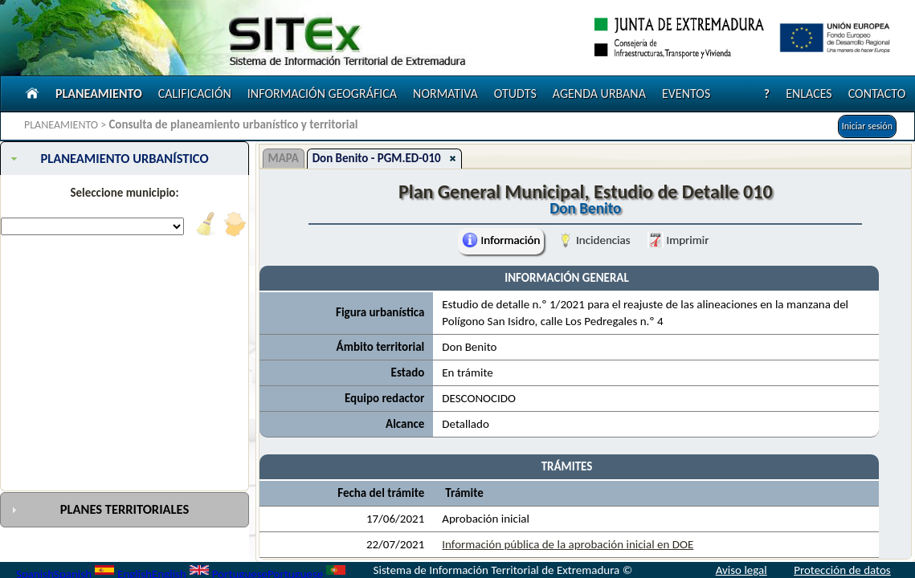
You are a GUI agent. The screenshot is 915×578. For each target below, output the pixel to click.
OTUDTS (515, 93)
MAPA (283, 158)
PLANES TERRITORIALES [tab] (98, 509)
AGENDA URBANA (599, 93)
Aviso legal (741, 570)
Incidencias (594, 240)
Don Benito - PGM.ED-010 (376, 158)
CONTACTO (877, 93)
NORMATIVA (445, 93)
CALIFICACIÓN (194, 93)
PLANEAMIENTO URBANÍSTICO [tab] (108, 158)
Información (501, 240)
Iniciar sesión (867, 126)
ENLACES (809, 93)
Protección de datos (842, 570)
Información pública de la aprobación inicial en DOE (567, 544)
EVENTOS (686, 93)
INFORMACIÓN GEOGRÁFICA (322, 93)
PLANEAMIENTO (98, 93)
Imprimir (678, 240)
